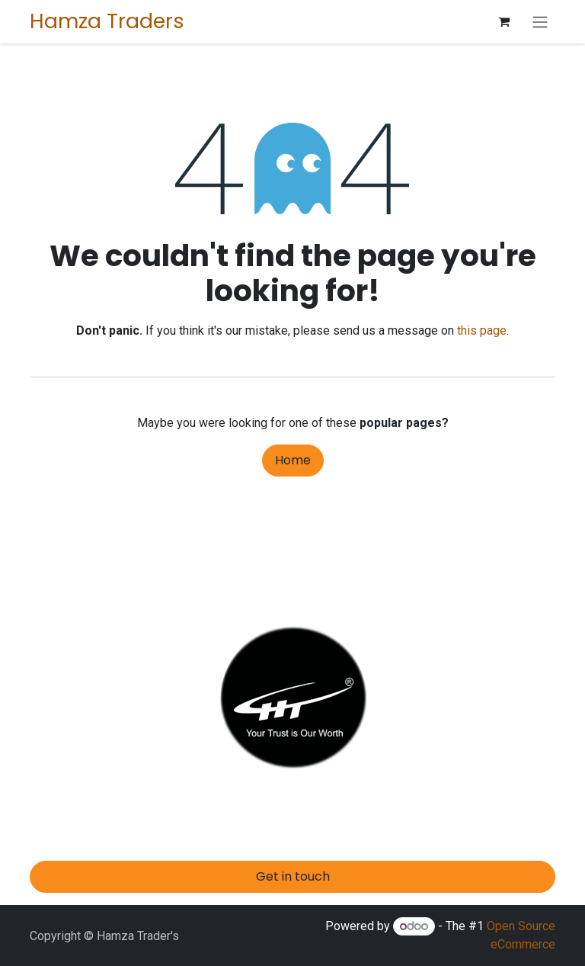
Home (293, 460)
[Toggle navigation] (540, 21)
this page (482, 330)
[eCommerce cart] (503, 21)
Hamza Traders (107, 21)
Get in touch (293, 876)
